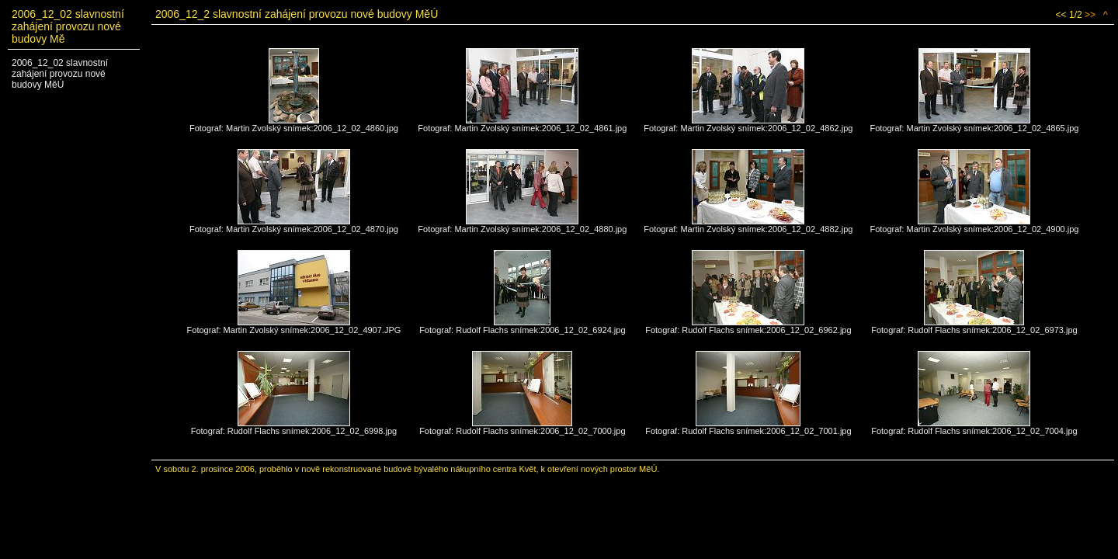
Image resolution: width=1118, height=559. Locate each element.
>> (1090, 14)
